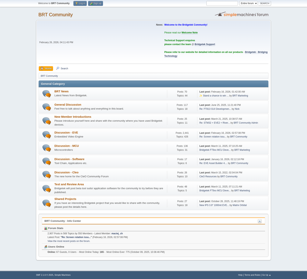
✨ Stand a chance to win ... (214, 95)
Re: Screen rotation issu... (212, 136)
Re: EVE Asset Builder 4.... (213, 163)
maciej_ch (117, 233)
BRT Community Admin (246, 122)
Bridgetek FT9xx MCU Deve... (214, 150)
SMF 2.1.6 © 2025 (44, 275)
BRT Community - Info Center (62, 220)
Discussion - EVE (66, 132)
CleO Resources (208, 176)
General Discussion (67, 104)
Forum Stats (53, 228)
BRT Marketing (240, 95)
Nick (237, 109)
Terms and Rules (252, 275)
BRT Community (55, 14)
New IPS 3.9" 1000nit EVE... (214, 205)
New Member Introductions (72, 116)
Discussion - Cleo (66, 172)
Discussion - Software (69, 159)
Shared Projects (65, 199)
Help (240, 275)
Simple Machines (62, 275)
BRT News (61, 91)
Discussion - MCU (66, 145)
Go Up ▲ (266, 275)
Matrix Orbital (240, 205)
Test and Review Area (69, 184)
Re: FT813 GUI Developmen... (215, 109)
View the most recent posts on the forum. (69, 241)
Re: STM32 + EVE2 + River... (214, 122)
